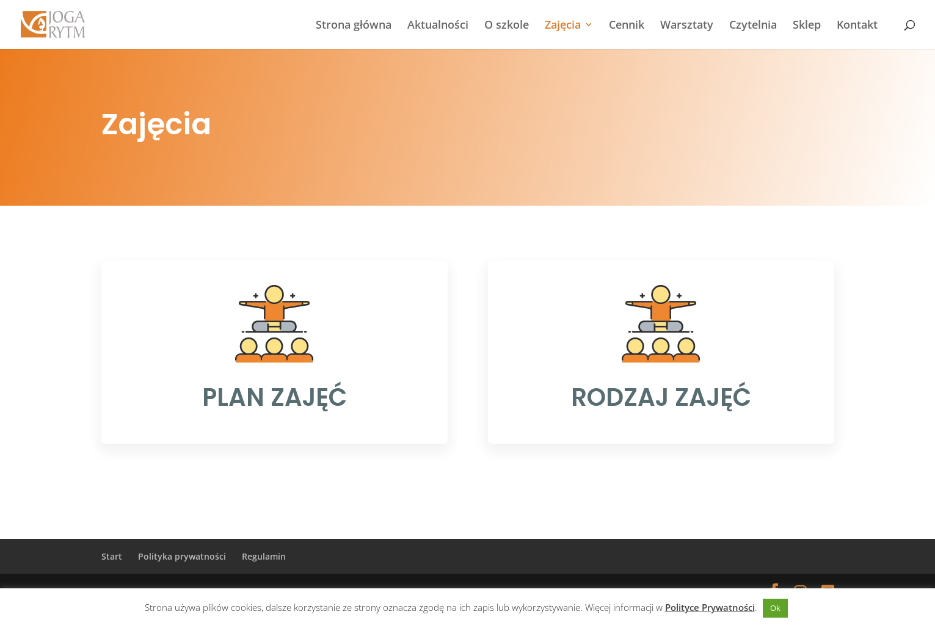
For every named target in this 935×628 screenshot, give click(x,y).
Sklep (807, 26)
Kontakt (857, 26)
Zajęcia (563, 26)
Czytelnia (753, 26)
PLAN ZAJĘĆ (274, 397)
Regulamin (264, 556)
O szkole (506, 26)
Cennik (626, 26)
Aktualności (437, 26)
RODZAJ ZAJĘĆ (661, 397)
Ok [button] (775, 607)
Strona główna (353, 26)
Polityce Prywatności (710, 607)
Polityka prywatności (182, 556)
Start (111, 556)
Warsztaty (686, 26)
